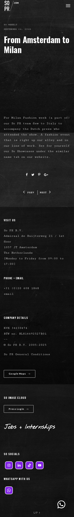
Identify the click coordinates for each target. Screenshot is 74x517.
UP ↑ (37, 512)
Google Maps (19, 373)
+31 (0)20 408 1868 (21, 288)
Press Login (19, 408)
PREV (28, 192)
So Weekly (10, 25)
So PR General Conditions (27, 354)
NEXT (45, 192)
